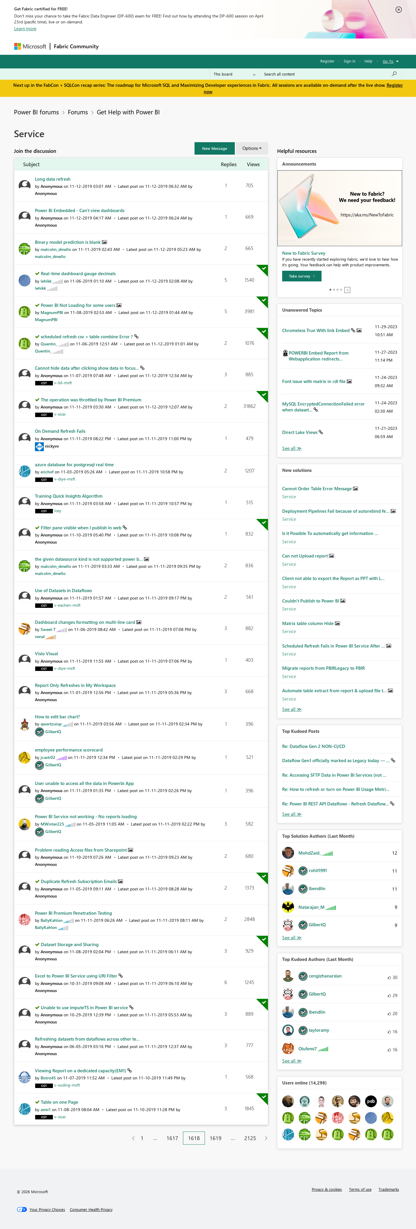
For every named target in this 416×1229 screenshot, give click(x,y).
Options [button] (250, 148)
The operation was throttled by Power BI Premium (91, 400)
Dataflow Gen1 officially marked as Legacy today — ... (336, 760)
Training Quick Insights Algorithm (68, 496)
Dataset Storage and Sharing (70, 944)
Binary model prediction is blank (68, 242)
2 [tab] (334, 290)
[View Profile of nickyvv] (52, 446)
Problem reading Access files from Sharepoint (81, 850)
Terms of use (360, 1189)
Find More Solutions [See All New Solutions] (292, 709)
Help (368, 60)
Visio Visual (46, 653)
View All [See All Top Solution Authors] (292, 937)
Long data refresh (52, 179)
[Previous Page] (131, 1138)
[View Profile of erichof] (47, 472)
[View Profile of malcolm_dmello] (56, 249)
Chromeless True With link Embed (316, 330)
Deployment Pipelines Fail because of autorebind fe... (336, 511)
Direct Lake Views (300, 432)
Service (289, 496)
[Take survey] (302, 276)
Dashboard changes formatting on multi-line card (85, 622)
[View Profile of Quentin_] (49, 344)
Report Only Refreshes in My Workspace (75, 685)
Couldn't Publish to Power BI (311, 601)
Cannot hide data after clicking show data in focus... (87, 368)
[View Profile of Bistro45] (48, 1078)
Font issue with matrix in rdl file (314, 381)
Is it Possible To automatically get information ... (330, 533)
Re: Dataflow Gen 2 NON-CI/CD (313, 746)
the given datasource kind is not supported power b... (89, 559)
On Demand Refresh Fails (60, 431)
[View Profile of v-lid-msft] (63, 382)
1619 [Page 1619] (215, 1138)
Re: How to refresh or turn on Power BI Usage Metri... (335, 789)
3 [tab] (337, 290)
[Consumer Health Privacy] (91, 1209)
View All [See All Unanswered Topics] (292, 448)
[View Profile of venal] (40, 636)
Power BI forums (36, 112)
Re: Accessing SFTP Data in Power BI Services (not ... (334, 775)
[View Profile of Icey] (57, 510)
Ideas (162, 46)
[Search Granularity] (234, 74)
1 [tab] (330, 290)
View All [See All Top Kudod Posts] (292, 814)
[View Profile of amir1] (46, 1109)
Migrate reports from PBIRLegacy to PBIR (323, 668)
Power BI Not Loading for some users (78, 305)
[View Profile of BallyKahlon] (51, 920)
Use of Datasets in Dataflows (63, 590)
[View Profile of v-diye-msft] (64, 479)
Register (327, 60)
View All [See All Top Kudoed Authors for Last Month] (292, 1060)
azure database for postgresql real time (74, 464)
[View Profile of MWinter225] (52, 824)
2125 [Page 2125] (250, 1138)
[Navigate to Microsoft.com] (30, 46)
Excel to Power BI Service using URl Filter (76, 976)
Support (263, 46)
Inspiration (138, 46)
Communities (189, 46)
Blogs (215, 46)
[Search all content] (330, 74)
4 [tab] (341, 290)
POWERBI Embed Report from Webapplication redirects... (318, 356)
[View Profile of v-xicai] (59, 414)
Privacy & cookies (327, 1189)
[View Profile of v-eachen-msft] (67, 605)
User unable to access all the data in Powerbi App (84, 783)
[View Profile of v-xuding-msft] (67, 1085)
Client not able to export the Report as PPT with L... (333, 578)
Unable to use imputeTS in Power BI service (85, 1007)
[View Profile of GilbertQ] (53, 731)
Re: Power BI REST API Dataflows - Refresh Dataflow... (336, 804)
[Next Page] (264, 1138)
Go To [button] (388, 61)
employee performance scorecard (69, 750)
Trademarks (389, 1189)
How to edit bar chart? (57, 717)
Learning (238, 46)
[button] (215, 148)
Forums (112, 46)
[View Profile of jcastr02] (48, 757)
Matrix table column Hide (308, 623)
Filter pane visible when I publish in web (82, 528)
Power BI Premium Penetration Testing (73, 913)
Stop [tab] (347, 290)
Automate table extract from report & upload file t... (335, 690)
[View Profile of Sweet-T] (48, 629)
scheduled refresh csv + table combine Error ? (87, 336)
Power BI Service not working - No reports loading (86, 816)
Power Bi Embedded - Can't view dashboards (79, 210)
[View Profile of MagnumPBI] (52, 312)
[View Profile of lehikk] (46, 281)
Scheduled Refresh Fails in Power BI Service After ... (334, 646)
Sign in (349, 60)
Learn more (25, 28)
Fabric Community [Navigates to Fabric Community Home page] (76, 46)
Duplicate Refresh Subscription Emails (79, 881)
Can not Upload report (305, 556)
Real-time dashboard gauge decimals (78, 273)
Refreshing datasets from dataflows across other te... (87, 1039)
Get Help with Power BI (128, 112)
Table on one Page (59, 1102)
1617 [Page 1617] (172, 1138)
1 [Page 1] (142, 1138)
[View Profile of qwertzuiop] (51, 724)
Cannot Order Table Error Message (317, 488)
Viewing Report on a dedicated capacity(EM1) (81, 1070)
